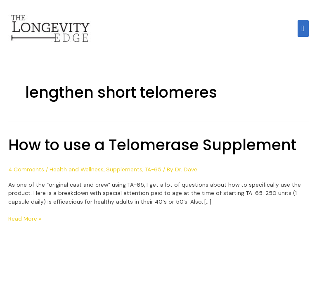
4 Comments (26, 169)
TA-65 (153, 169)
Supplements (124, 169)
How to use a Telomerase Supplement (152, 145)
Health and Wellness (77, 169)
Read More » (24, 218)
